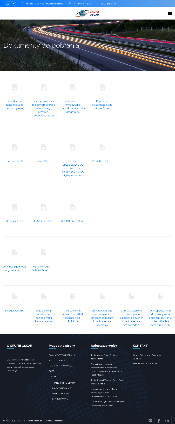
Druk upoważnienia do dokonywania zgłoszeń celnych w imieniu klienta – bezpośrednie (131, 317)
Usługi (52, 376)
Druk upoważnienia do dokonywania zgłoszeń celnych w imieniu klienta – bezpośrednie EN (160, 317)
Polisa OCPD (44, 161)
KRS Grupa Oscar (43, 221)
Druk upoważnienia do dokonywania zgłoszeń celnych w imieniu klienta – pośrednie (102, 317)
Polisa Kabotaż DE (14, 161)
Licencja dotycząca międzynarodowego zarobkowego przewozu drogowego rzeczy (43, 108)
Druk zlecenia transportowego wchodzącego (14, 105)
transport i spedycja (63, 383)
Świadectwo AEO (14, 310)
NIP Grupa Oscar (14, 221)
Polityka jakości (58, 360)
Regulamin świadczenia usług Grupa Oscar (102, 105)
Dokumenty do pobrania (62, 355)
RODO (51, 371)
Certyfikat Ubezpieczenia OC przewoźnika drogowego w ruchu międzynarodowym (73, 168)
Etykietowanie (60, 399)
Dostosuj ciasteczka (54, 421)
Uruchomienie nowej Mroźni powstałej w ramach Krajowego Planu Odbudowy (104, 392)
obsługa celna (60, 393)
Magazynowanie (61, 388)
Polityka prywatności (61, 366)
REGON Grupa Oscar (72, 221)
